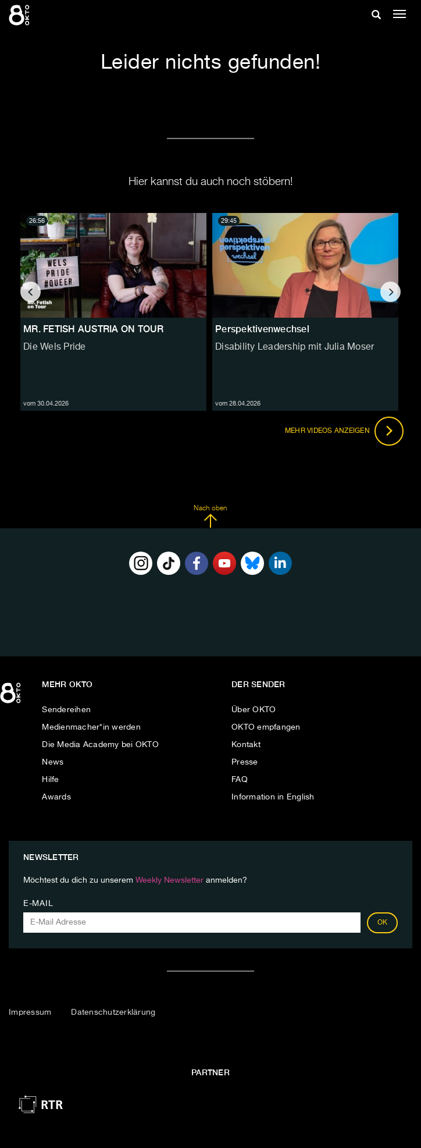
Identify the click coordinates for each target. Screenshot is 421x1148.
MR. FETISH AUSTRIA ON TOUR (93, 329)
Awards (56, 797)
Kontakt (246, 745)
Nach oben (210, 516)
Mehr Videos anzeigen (344, 431)
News (52, 762)
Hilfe (50, 780)
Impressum (30, 1012)
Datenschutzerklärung (113, 1012)
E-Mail (38, 904)
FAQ (239, 780)
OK (382, 922)
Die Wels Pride (54, 347)
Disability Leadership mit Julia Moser (294, 347)
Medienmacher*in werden (91, 727)
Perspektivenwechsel (262, 329)
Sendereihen (66, 710)
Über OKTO (253, 710)
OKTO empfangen (266, 727)
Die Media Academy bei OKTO (100, 745)
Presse (244, 762)
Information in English (273, 797)
